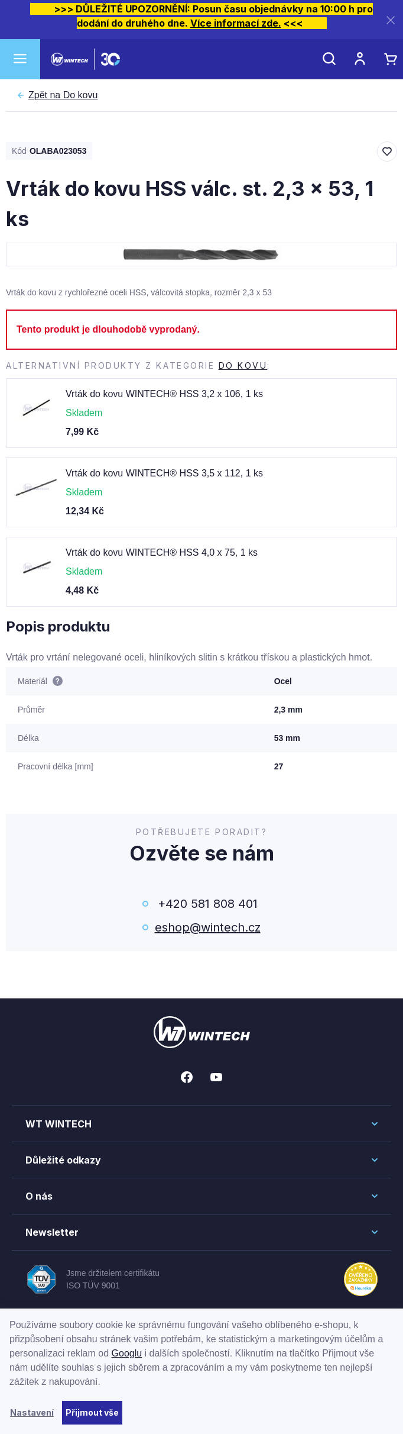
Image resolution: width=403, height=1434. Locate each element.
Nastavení (32, 1412)
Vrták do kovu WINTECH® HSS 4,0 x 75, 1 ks (162, 552)
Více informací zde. (235, 23)
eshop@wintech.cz (208, 927)
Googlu (127, 1353)
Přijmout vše (92, 1412)
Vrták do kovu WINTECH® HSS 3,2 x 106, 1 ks (164, 394)
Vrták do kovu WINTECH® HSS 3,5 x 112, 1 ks (164, 473)
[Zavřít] (390, 20)
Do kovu (63, 95)
